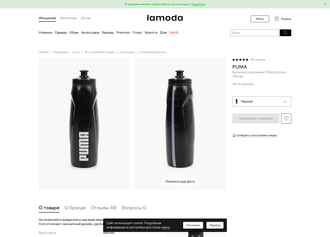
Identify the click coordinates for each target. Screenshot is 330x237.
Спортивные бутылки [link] (153, 52)
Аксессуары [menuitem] (90, 32)
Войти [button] (260, 19)
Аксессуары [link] (127, 52)
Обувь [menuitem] (74, 32)
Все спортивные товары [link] (100, 52)
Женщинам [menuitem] (47, 18)
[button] (165, 4)
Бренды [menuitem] (108, 32)
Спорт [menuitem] (137, 32)
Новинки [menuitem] (45, 32)
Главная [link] (44, 52)
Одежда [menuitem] (61, 32)
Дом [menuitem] (163, 32)
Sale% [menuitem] (173, 32)
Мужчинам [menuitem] (68, 18)
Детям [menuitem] (86, 18)
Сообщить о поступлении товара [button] (257, 135)
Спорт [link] (76, 52)
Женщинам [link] (61, 52)
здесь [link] (165, 229)
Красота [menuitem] (151, 32)
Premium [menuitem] (123, 32)
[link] (165, 18)
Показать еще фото (180, 181)
